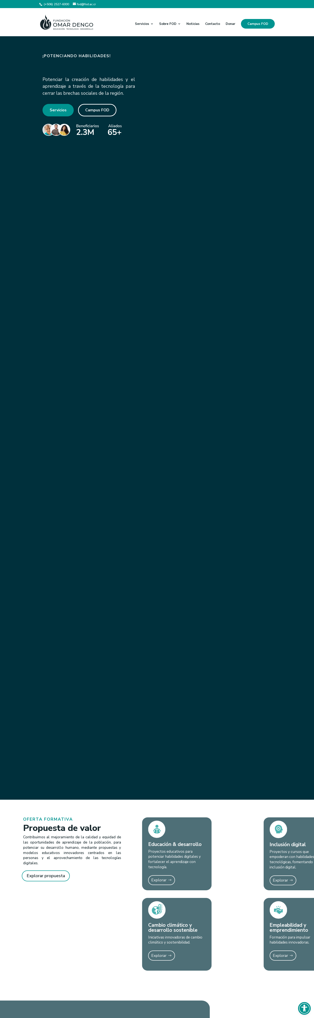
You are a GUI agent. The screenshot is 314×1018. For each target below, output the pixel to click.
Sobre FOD (167, 24)
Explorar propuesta (46, 876)
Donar (230, 24)
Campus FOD (257, 24)
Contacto (212, 24)
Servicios (142, 24)
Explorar (122, 880)
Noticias (193, 24)
